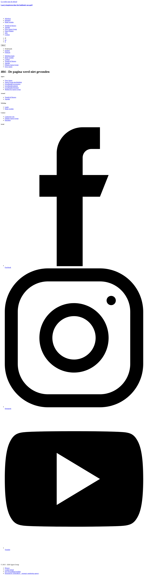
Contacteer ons (9, 117)
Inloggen (7, 20)
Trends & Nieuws (10, 25)
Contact (7, 35)
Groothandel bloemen (12, 88)
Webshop (8, 18)
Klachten (8, 120)
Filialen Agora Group (11, 65)
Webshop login (9, 56)
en (5, 40)
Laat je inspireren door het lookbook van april (16, 5)
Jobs (6, 33)
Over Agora (8, 67)
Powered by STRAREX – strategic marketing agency (22, 573)
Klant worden (9, 22)
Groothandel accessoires (12, 84)
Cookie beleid (9, 570)
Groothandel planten (11, 86)
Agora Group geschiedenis (13, 82)
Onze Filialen (9, 31)
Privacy (7, 568)
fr (5, 42)
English (7, 50)
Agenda (7, 27)
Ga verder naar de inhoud (9, 2)
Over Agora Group (11, 29)
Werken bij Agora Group (13, 89)
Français (7, 52)
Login (7, 107)
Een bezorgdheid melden (13, 571)
